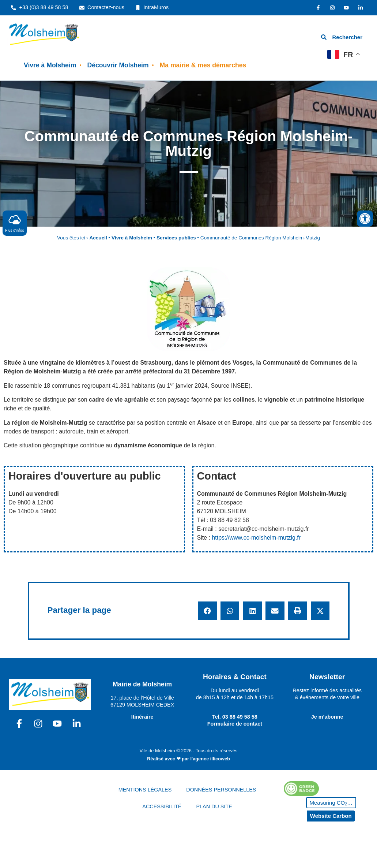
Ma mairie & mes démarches (203, 65)
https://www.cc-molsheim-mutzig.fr (256, 537)
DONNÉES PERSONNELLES (221, 790)
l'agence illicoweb (210, 758)
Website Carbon (331, 816)
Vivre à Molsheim (50, 65)
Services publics (176, 238)
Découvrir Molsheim (117, 65)
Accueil (98, 238)
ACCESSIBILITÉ (161, 806)
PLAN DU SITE (214, 806)
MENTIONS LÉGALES (145, 790)
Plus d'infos (14, 222)
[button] (207, 611)
